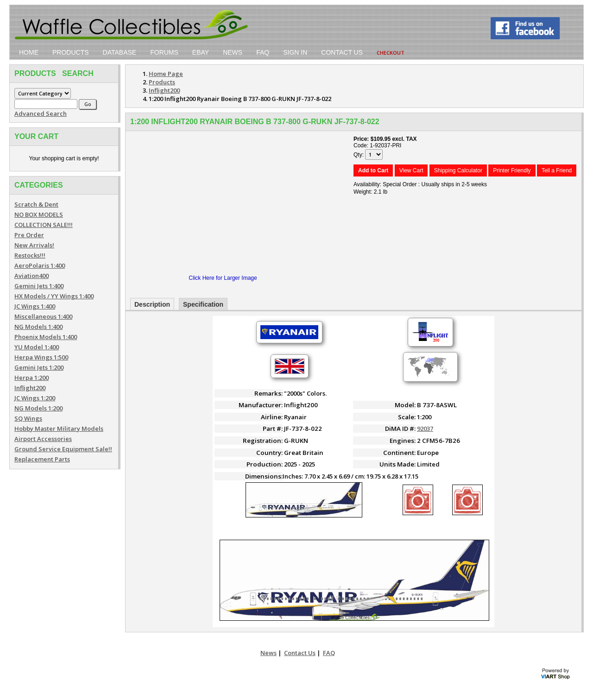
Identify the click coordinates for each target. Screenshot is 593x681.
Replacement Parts (42, 459)
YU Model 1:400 (36, 347)
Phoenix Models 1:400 (45, 337)
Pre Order (29, 235)
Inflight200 (29, 388)
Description (152, 304)
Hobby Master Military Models (58, 428)
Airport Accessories (43, 439)
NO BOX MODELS (38, 214)
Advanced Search (40, 113)
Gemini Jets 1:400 (38, 286)
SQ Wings (28, 418)
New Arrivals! (34, 245)
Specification (203, 304)
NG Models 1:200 (38, 408)
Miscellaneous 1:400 (43, 316)
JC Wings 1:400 (34, 306)
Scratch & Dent (36, 204)
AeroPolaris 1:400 (39, 265)
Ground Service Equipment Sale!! (63, 449)
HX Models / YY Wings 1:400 (54, 296)
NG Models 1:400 (38, 326)
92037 (425, 428)
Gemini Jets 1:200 (38, 367)
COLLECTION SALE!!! (43, 225)
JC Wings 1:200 (34, 398)
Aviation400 (31, 275)
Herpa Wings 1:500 (41, 357)
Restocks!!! (29, 255)
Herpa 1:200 (31, 377)
